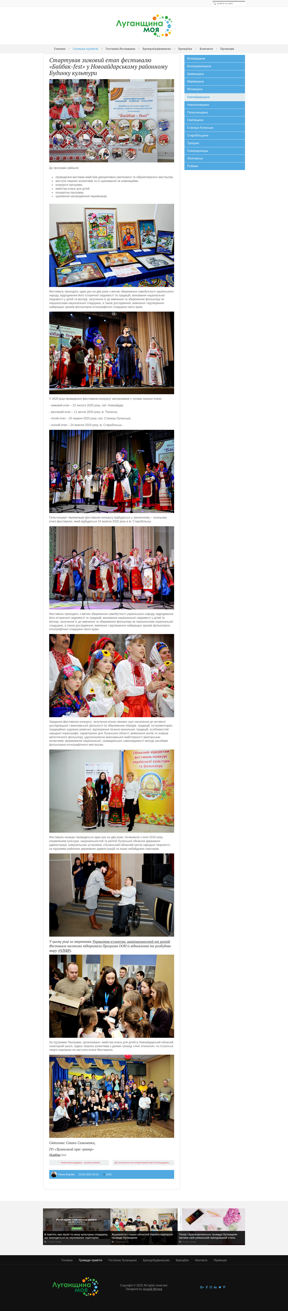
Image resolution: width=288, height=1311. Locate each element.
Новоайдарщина (198, 97)
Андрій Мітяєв (152, 1289)
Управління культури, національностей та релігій (131, 941)
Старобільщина (197, 135)
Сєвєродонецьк (197, 150)
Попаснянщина (197, 112)
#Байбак (55, 1155)
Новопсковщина (198, 104)
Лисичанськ (195, 158)
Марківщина (195, 81)
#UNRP (64, 950)
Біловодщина (196, 58)
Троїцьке (193, 143)
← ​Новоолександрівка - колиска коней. (79, 1162)
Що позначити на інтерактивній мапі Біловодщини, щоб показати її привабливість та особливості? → (144, 1162)
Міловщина (195, 89)
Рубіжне (192, 166)
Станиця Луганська (200, 127)
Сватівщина (195, 120)
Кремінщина (195, 73)
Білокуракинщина (199, 66)
